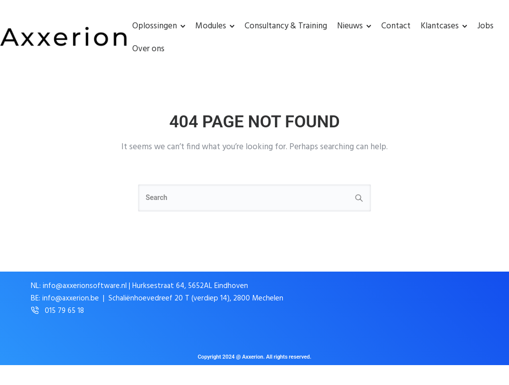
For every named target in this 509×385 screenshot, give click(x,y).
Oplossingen (154, 26)
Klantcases (440, 26)
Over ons (148, 49)
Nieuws (350, 26)
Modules (210, 26)
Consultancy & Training (286, 26)
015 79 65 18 (64, 311)
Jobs (485, 26)
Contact (396, 26)
